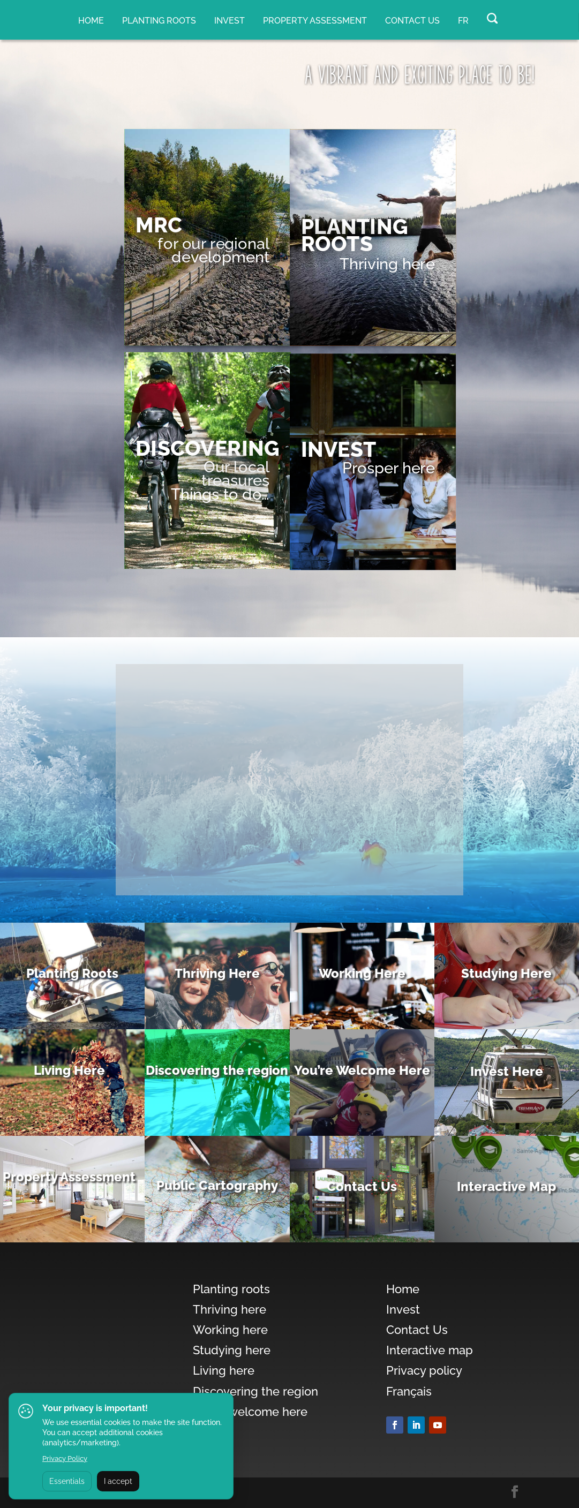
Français (409, 1391)
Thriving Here (217, 973)
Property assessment (315, 21)
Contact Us (412, 21)
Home (91, 21)
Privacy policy (424, 1370)
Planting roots (159, 21)
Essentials (67, 1481)
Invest (229, 21)
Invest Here (506, 1071)
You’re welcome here (250, 1412)
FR (463, 21)
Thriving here (387, 263)
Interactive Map (506, 1186)
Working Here (362, 973)
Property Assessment (69, 1177)
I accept (118, 1481)
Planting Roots (72, 973)
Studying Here (506, 973)
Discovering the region (217, 1070)
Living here (223, 1370)
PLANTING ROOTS (354, 235)
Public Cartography (217, 1185)
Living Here (69, 1070)
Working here (230, 1330)
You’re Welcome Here (362, 1070)
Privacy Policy (64, 1458)
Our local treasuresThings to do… (220, 480)
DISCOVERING (208, 448)
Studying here (231, 1350)
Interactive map (429, 1350)
